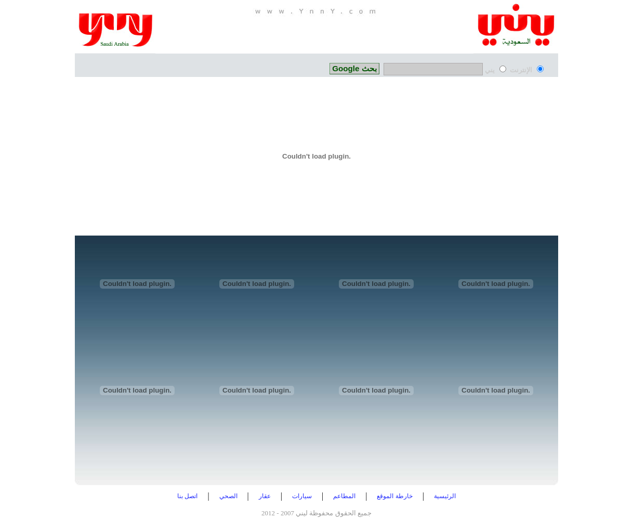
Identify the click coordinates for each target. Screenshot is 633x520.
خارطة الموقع (394, 496)
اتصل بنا (187, 496)
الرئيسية (445, 496)
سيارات (302, 496)
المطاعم (344, 496)
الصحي (228, 496)
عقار (265, 496)
